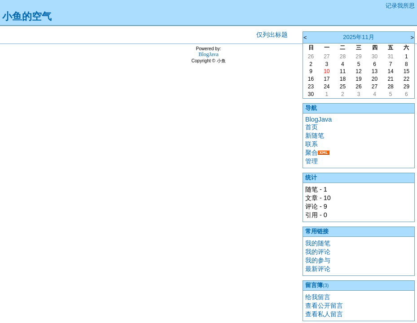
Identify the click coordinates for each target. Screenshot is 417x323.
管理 (311, 161)
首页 (311, 127)
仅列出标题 (272, 34)
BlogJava (318, 119)
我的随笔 (317, 243)
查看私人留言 (324, 314)
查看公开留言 (324, 305)
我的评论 (317, 251)
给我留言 (317, 297)
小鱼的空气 (27, 16)
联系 (311, 144)
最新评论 (317, 268)
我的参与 (317, 260)
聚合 (311, 152)
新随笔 (314, 135)
